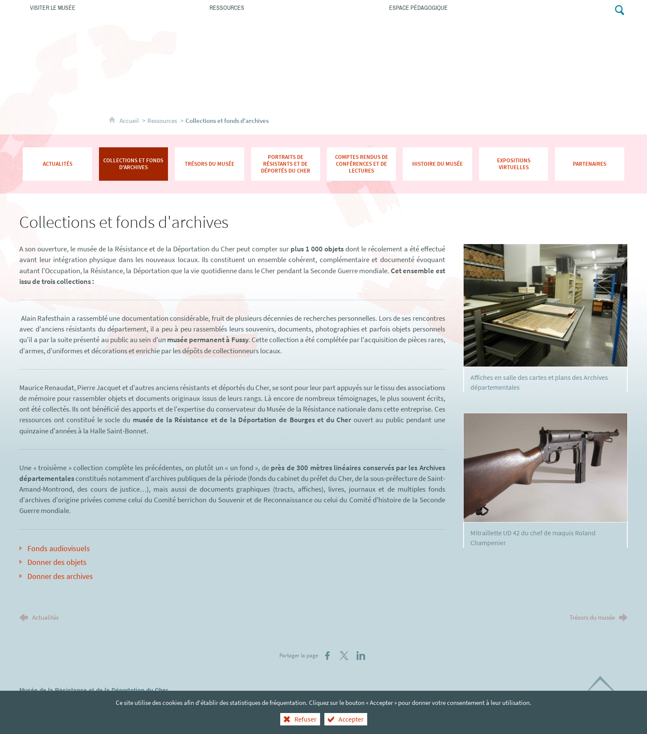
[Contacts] (567, 9)
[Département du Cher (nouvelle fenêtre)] (604, 691)
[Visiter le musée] (109, 7)
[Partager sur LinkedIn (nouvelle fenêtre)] (360, 655)
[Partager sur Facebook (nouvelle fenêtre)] (327, 655)
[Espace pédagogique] (468, 7)
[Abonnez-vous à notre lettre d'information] (586, 9)
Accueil (130, 120)
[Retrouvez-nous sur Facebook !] (603, 9)
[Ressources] (288, 7)
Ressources (162, 120)
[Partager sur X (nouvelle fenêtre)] (344, 655)
